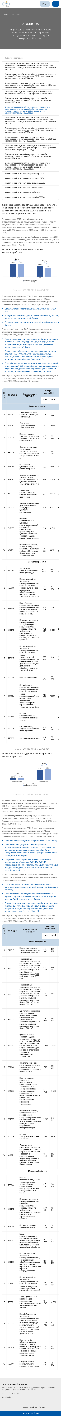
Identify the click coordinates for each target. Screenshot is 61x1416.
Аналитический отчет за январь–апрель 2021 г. (24, 188)
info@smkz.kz (7, 1397)
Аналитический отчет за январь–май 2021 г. (23, 192)
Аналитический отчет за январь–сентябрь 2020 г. (25, 178)
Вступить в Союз (30, 1413)
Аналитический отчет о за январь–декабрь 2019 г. (25, 174)
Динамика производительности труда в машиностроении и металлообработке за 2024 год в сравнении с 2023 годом (29, 93)
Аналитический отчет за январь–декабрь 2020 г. (25, 183)
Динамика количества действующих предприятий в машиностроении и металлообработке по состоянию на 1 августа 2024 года (29, 156)
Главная (5, 14)
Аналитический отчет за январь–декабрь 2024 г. (25, 197)
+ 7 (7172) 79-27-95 (10, 1393)
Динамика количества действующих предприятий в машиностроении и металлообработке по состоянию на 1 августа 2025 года (29, 100)
